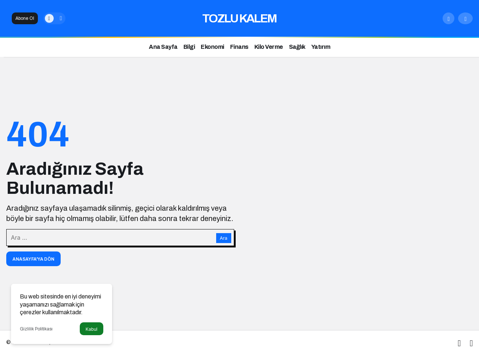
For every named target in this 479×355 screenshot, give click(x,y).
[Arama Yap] (448, 18)
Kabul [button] (91, 329)
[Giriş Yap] (465, 18)
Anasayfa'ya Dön (33, 259)
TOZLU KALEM (239, 18)
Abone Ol (24, 18)
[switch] (54, 18)
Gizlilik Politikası (36, 329)
